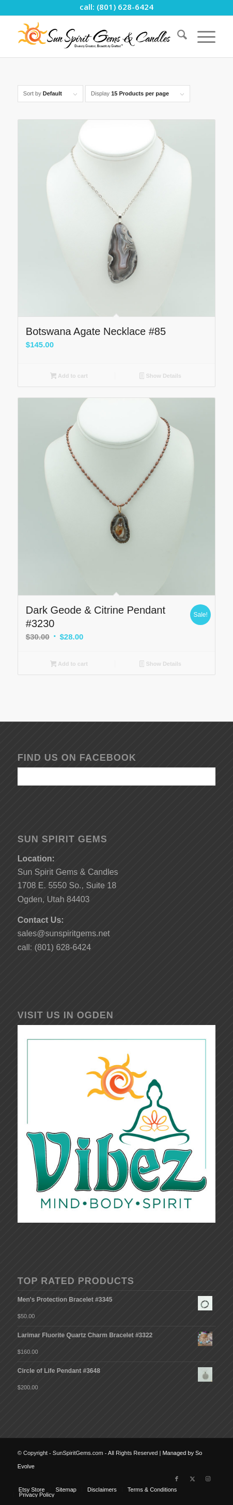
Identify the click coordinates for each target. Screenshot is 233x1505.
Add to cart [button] (69, 377)
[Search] (177, 36)
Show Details (160, 377)
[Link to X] (192, 1478)
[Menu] (201, 36)
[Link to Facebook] (176, 1478)
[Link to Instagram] (207, 1478)
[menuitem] (177, 36)
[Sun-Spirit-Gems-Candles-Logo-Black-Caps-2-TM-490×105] (97, 36)
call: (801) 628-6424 (116, 7)
